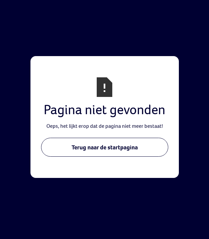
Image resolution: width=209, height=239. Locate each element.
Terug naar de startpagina (105, 147)
